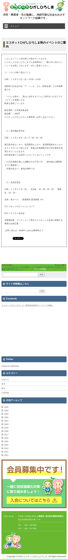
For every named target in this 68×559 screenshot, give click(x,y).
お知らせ (5, 379)
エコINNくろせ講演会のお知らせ (50, 267)
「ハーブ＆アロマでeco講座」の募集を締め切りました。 (17, 268)
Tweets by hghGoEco (10, 366)
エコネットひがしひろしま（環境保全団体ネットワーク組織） (27, 305)
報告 (3, 388)
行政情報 (5, 393)
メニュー (14, 26)
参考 (3, 384)
